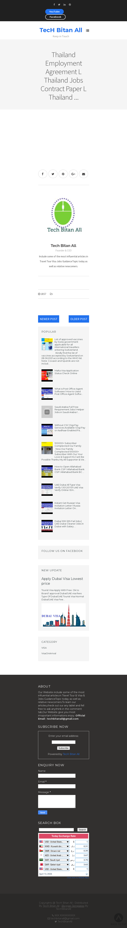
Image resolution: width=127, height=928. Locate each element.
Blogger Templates (73, 905)
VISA (44, 647)
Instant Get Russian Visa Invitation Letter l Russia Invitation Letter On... (67, 506)
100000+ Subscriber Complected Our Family (68, 444)
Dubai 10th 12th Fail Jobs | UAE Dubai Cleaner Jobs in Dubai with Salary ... (69, 524)
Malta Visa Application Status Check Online (67, 372)
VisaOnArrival (48, 653)
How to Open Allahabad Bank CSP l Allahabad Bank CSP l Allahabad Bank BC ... (69, 469)
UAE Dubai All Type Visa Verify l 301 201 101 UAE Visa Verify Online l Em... (69, 487)
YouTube (54, 11)
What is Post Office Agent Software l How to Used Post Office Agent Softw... (69, 391)
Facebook (55, 17)
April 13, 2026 (45, 874)
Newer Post (48, 319)
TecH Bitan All (60, 30)
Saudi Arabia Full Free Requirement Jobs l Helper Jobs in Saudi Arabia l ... (69, 410)
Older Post (78, 319)
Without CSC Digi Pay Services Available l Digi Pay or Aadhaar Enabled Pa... (70, 428)
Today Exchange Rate (64, 836)
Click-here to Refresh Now (78, 878)
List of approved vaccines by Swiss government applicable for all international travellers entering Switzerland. (69, 344)
